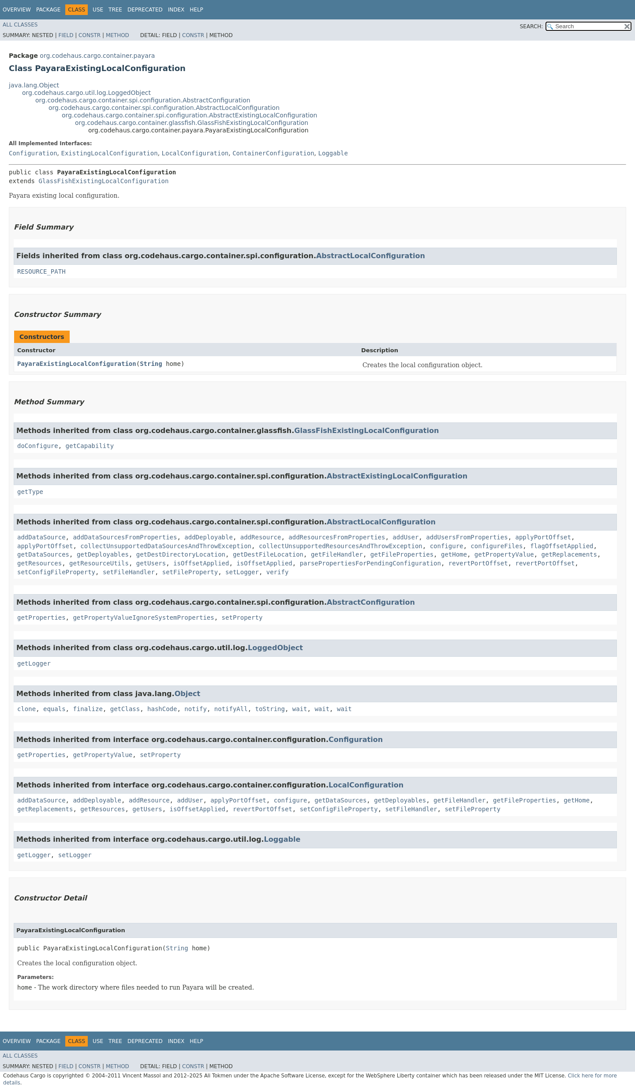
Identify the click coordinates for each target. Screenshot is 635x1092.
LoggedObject (275, 648)
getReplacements (569, 554)
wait (299, 708)
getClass (125, 708)
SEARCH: (531, 26)
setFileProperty (190, 572)
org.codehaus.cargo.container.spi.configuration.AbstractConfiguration (142, 100)
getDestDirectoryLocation (180, 554)
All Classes (20, 25)
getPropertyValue (504, 554)
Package (48, 10)
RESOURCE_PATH (41, 271)
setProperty (242, 617)
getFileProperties (401, 554)
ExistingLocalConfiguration (109, 153)
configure (446, 546)
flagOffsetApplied (561, 546)
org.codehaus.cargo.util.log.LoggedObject (86, 92)
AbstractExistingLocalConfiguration (397, 476)
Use (98, 10)
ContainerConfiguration (273, 153)
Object (188, 693)
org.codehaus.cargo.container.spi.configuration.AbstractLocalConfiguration (164, 107)
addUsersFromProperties (467, 537)
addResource (260, 537)
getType (30, 491)
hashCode (162, 708)
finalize (87, 708)
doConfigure (37, 445)
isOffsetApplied (201, 563)
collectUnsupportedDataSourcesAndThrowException (165, 546)
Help (196, 10)
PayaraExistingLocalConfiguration (76, 363)
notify (195, 708)
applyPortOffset (543, 537)
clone (26, 708)
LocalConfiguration (195, 153)
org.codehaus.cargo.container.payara (97, 55)
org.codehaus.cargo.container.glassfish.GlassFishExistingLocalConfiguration (191, 122)
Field (65, 35)
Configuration (33, 153)
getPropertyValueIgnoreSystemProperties (143, 617)
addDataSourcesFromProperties (125, 537)
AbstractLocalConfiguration (370, 256)
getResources (39, 563)
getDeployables (103, 554)
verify (277, 572)
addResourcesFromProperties (336, 537)
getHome (454, 554)
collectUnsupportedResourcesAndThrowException (340, 546)
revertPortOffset (478, 563)
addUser (405, 537)
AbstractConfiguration (371, 602)
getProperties (41, 617)
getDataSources (43, 554)
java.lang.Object (34, 85)
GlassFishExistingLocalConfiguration (103, 181)
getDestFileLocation (268, 554)
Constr (89, 35)
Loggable (333, 153)
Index (176, 10)
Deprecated (145, 10)
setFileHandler (129, 572)
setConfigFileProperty (56, 572)
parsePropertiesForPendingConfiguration (370, 563)
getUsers (151, 563)
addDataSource (41, 537)
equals (54, 708)
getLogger (34, 663)
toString (270, 708)
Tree (115, 10)
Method (117, 35)
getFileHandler (337, 554)
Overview (17, 10)
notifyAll (231, 708)
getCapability (90, 445)
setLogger (242, 572)
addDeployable (208, 537)
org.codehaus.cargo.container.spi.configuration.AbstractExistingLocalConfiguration (189, 115)
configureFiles (497, 546)
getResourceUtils (99, 563)
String (151, 363)
